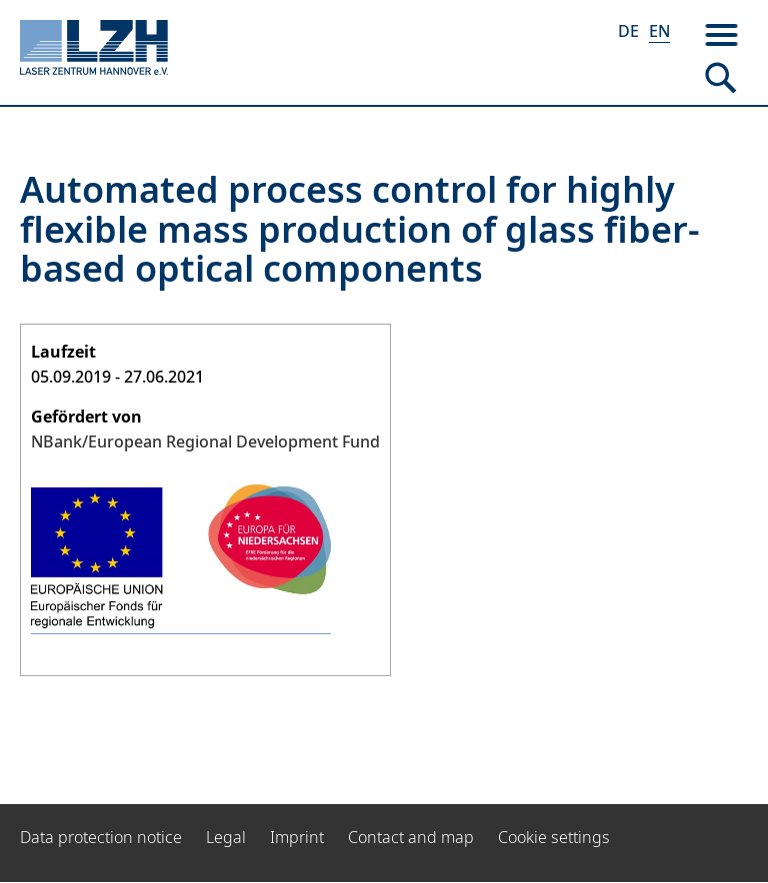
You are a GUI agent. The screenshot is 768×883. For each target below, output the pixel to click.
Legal (226, 837)
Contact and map (411, 837)
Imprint (297, 837)
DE (628, 31)
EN (659, 31)
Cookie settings (554, 837)
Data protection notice (101, 837)
